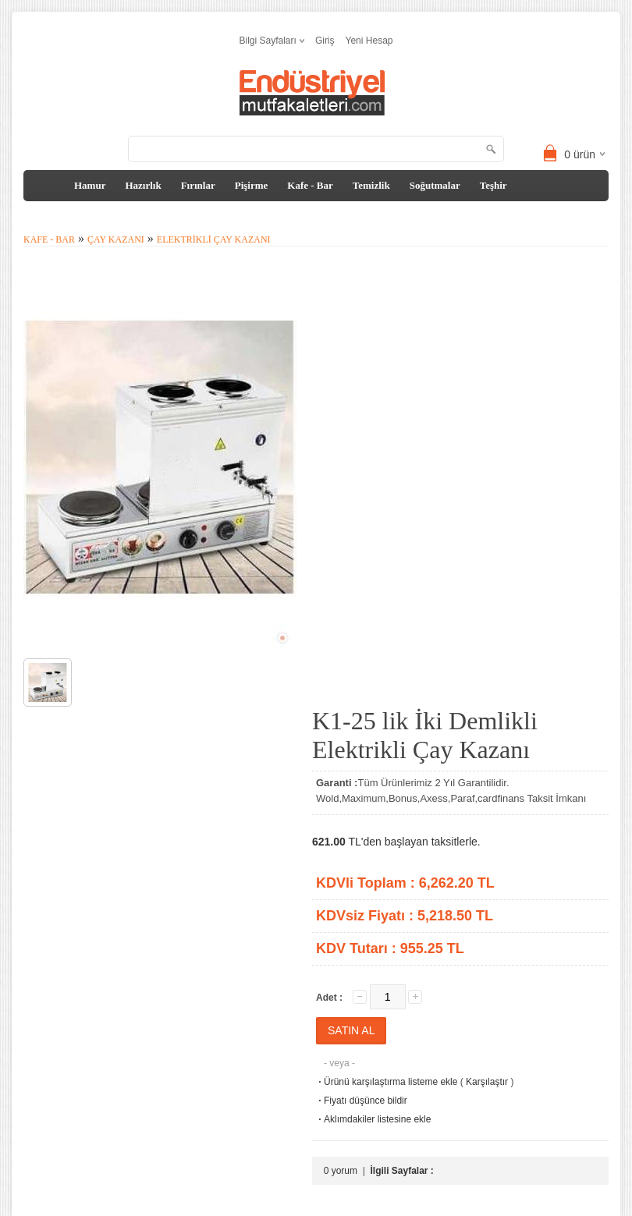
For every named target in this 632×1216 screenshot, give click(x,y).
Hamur (89, 185)
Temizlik (371, 185)
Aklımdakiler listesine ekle (373, 1119)
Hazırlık (143, 185)
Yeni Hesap (369, 40)
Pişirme (251, 185)
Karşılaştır (487, 1081)
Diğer (156, 216)
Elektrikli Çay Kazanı (214, 239)
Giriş (325, 40)
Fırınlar (198, 185)
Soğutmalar (435, 185)
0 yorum (340, 1170)
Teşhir (493, 185)
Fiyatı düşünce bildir (361, 1100)
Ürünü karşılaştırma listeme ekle (386, 1081)
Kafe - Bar (309, 185)
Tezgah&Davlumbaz (79, 216)
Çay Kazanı (115, 239)
